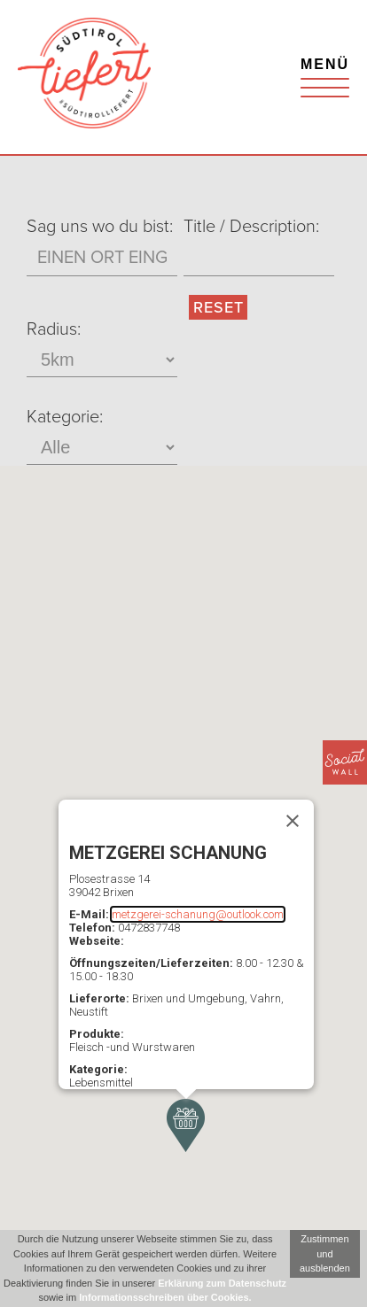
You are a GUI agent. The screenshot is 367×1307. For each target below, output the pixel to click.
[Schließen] (292, 821)
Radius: (54, 329)
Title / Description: (251, 226)
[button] (186, 1125)
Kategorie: (65, 417)
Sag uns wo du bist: (100, 226)
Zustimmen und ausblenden (325, 1253)
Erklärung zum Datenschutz (222, 1283)
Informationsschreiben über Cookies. (165, 1297)
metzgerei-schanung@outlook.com (198, 914)
